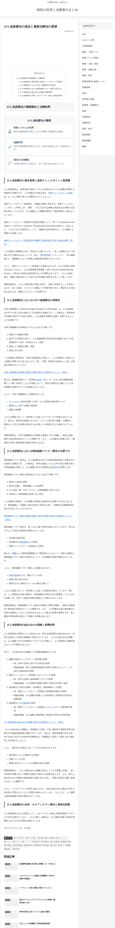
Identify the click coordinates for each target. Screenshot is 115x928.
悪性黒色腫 (45, 256)
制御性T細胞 (65, 843)
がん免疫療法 (50, 839)
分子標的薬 (24, 704)
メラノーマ (27, 843)
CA (16, 839)
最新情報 (37, 846)
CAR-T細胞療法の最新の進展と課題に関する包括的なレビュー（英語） (36, 373)
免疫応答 (54, 468)
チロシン (50, 708)
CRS (22, 839)
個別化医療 (14, 576)
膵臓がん (16, 554)
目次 (36, 73)
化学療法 (8, 846)
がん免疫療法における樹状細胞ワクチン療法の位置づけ (41, 89)
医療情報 (8, 839)
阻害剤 (16, 850)
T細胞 (41, 839)
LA (34, 839)
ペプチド (17, 843)
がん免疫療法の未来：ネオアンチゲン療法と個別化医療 (41, 97)
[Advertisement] (39, 50)
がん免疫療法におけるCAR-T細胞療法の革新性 (37, 86)
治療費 (46, 846)
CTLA (28, 839)
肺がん (61, 846)
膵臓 (68, 846)
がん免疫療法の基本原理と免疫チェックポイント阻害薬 (41, 82)
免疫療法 (45, 843)
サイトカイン (15, 403)
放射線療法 (24, 543)
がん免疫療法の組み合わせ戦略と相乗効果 (36, 93)
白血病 (39, 381)
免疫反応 (36, 843)
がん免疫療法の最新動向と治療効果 (31, 78)
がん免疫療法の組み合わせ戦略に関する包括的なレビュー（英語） (34, 723)
